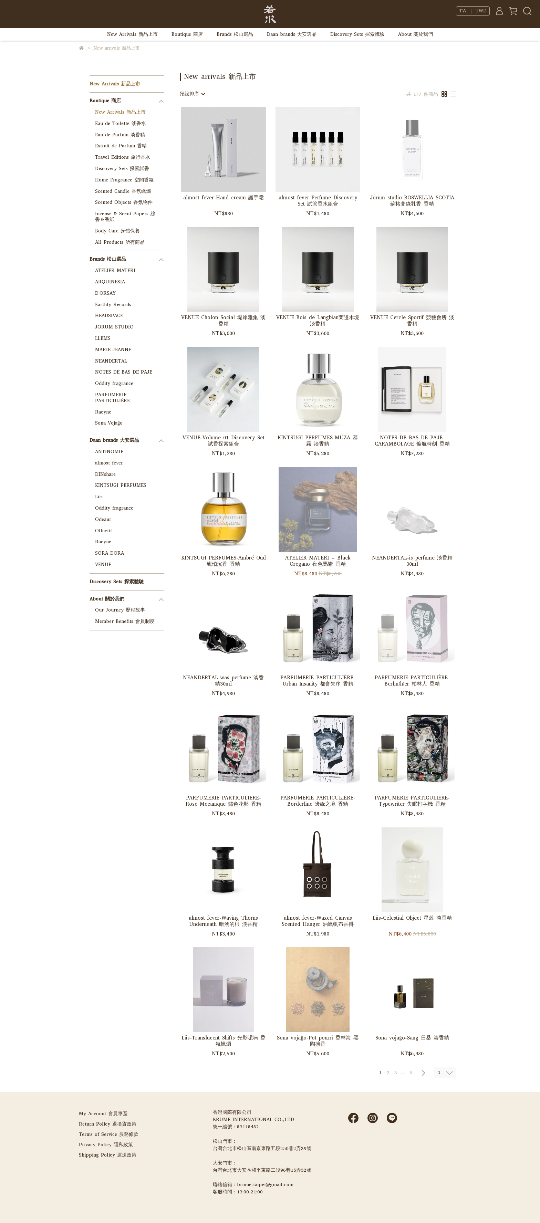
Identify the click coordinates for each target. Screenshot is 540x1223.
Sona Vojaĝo (109, 423)
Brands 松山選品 (235, 34)
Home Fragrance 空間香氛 (124, 180)
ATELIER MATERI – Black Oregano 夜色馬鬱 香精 (318, 561)
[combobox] (192, 94)
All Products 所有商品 (120, 242)
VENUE (103, 564)
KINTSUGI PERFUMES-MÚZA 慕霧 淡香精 (318, 441)
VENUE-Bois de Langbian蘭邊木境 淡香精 (317, 320)
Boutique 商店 (187, 34)
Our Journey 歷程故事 (120, 610)
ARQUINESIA (110, 282)
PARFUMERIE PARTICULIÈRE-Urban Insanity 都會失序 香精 (317, 681)
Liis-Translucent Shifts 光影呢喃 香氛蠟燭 (223, 1041)
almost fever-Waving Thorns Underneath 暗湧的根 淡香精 (223, 921)
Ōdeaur (103, 519)
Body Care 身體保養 (117, 231)
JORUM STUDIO (114, 327)
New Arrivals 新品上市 (132, 34)
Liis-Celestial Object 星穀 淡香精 (412, 918)
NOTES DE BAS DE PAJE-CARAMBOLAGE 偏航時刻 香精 (412, 441)
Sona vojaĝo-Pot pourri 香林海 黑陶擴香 (318, 1041)
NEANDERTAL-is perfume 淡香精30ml (412, 561)
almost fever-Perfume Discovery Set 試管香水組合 (318, 201)
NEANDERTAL (111, 361)
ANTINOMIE (109, 451)
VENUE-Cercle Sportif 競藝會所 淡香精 (412, 320)
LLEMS (103, 338)
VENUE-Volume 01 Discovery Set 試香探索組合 (223, 441)
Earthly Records (113, 304)
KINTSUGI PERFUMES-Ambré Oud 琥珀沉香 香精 (223, 561)
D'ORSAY (105, 293)
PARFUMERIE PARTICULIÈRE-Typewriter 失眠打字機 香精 (412, 801)
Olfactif (103, 530)
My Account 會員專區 (103, 1113)
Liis (99, 496)
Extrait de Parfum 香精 (121, 146)
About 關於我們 (415, 34)
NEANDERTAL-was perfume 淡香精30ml (223, 681)
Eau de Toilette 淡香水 (120, 123)
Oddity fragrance (114, 383)
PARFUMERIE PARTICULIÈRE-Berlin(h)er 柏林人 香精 (412, 681)
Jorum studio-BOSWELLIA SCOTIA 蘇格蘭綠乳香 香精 (412, 201)
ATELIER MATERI (115, 270)
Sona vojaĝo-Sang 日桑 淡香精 (412, 1038)
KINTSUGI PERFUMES (120, 485)
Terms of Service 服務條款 (108, 1134)
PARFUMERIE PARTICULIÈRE (112, 397)
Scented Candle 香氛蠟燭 (123, 191)
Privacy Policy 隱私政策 (106, 1144)
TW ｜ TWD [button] (473, 11)
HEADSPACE (109, 315)
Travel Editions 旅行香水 (122, 157)
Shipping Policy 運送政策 (107, 1155)
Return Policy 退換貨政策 (107, 1124)
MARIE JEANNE (113, 349)
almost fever (109, 463)
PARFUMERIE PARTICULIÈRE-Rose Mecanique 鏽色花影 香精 (223, 801)
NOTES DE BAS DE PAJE (123, 372)
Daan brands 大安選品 (291, 34)
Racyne (103, 412)
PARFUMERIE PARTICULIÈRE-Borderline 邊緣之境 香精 (317, 801)
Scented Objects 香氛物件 (124, 202)
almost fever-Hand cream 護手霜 (223, 198)
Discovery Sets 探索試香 (122, 168)
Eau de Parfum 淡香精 (120, 135)
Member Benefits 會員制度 (125, 621)
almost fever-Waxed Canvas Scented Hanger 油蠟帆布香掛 (318, 921)
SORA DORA (109, 553)
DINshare (105, 474)
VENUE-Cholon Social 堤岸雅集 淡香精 (223, 320)
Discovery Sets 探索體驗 (357, 34)
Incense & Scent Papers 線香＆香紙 (125, 216)
